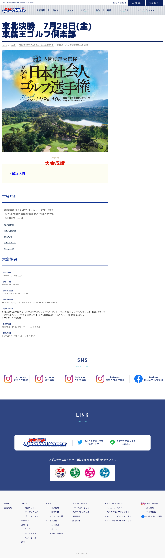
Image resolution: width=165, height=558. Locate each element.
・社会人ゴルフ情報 (153, 516)
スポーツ (85, 11)
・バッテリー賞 (56, 516)
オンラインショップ (145, 11)
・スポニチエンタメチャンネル (118, 516)
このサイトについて (119, 3)
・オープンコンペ (30, 512)
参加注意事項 (10, 230)
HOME (4, 45)
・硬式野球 (54, 507)
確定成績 (18, 173)
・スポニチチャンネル (114, 507)
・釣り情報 (149, 507)
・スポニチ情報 (151, 503)
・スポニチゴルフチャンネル (117, 512)
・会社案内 (75, 520)
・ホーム (6, 503)
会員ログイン (156, 3)
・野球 (48, 503)
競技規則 (8, 236)
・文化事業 (54, 525)
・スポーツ (24, 525)
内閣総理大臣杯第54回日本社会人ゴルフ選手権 (36, 45)
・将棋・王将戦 (56, 533)
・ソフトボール (29, 533)
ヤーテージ (9, 248)
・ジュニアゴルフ (30, 516)
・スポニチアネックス (114, 503)
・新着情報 (7, 507)
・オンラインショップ (79, 503)
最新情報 (41, 11)
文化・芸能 (123, 11)
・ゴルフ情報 (150, 512)
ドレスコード (10, 242)
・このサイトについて (79, 512)
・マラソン (24, 520)
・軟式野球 (54, 512)
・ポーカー (54, 529)
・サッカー (28, 529)
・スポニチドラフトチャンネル (118, 520)
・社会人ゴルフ (29, 507)
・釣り (22, 542)
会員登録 (137, 3)
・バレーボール (29, 537)
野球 (109, 11)
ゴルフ (55, 11)
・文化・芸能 (51, 520)
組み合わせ (9, 224)
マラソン (69, 11)
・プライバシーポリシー (80, 507)
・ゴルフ (23, 503)
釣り (98, 11)
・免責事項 (75, 516)
